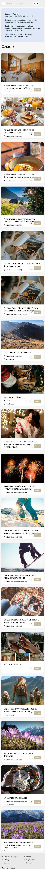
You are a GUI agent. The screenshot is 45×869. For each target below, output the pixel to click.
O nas (28, 857)
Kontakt (29, 863)
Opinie (6, 863)
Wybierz (37, 89)
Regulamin (30, 860)
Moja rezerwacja (10, 857)
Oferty (6, 860)
